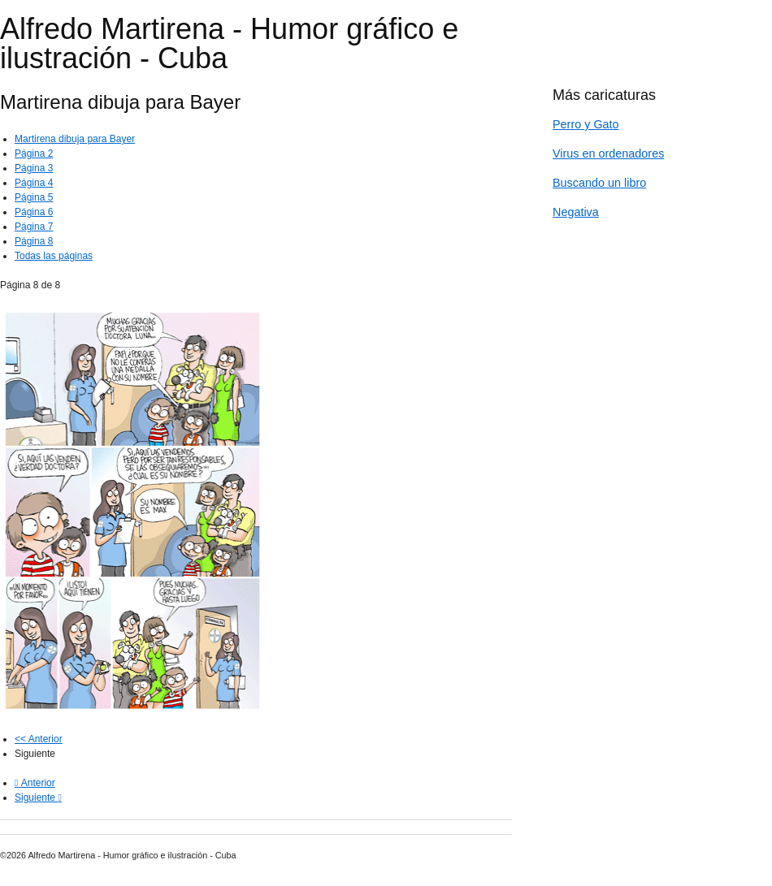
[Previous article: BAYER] (35, 783)
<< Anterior (39, 739)
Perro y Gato (586, 124)
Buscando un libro (599, 182)
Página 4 (34, 182)
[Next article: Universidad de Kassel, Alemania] (38, 797)
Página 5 (34, 197)
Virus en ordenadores (608, 153)
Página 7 (34, 226)
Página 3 (34, 168)
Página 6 (34, 212)
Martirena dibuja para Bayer (75, 139)
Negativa (576, 211)
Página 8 (34, 241)
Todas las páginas (54, 255)
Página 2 (34, 153)
